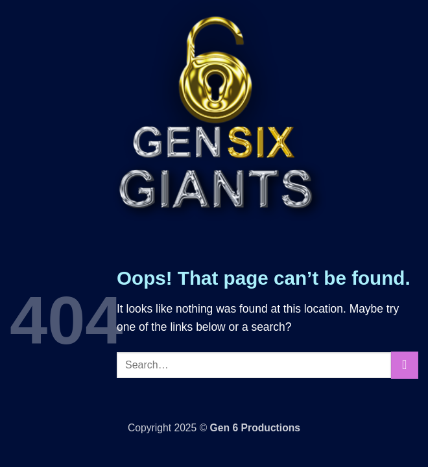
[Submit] (404, 365)
